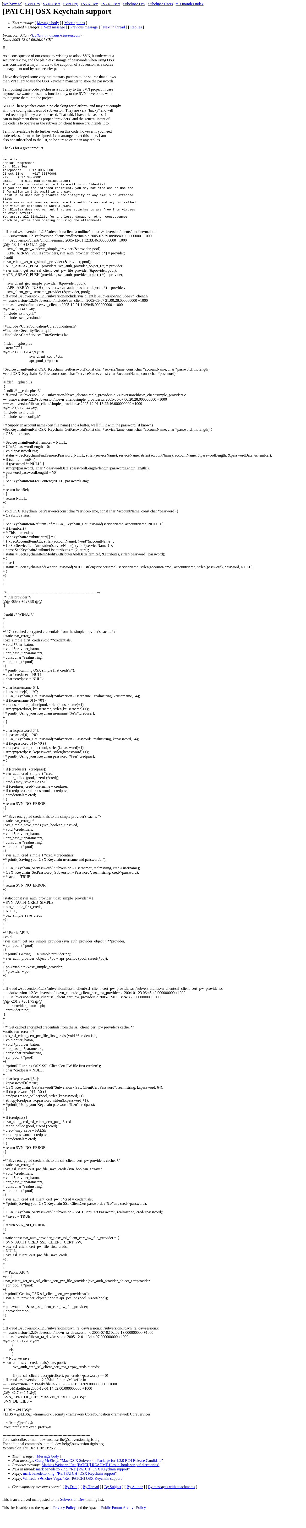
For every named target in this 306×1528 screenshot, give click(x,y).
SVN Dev (32, 4)
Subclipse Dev (134, 4)
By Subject (112, 1501)
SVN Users (51, 4)
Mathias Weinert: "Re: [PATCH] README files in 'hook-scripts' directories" (100, 1479)
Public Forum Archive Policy (123, 1522)
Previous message (84, 27)
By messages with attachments (171, 1501)
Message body (48, 23)
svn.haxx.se (12, 4)
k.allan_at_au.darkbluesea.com (56, 35)
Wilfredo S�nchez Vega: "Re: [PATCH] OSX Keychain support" (73, 1493)
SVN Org (70, 4)
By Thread (91, 1501)
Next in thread (114, 27)
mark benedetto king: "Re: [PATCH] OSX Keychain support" (83, 1483)
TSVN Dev (89, 4)
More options (74, 23)
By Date (71, 1501)
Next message (54, 27)
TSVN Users (110, 4)
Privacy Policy (64, 1522)
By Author (135, 1501)
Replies (136, 27)
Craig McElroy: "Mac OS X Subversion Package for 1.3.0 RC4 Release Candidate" (99, 1475)
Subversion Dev (72, 1514)
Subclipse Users (160, 4)
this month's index (190, 4)
